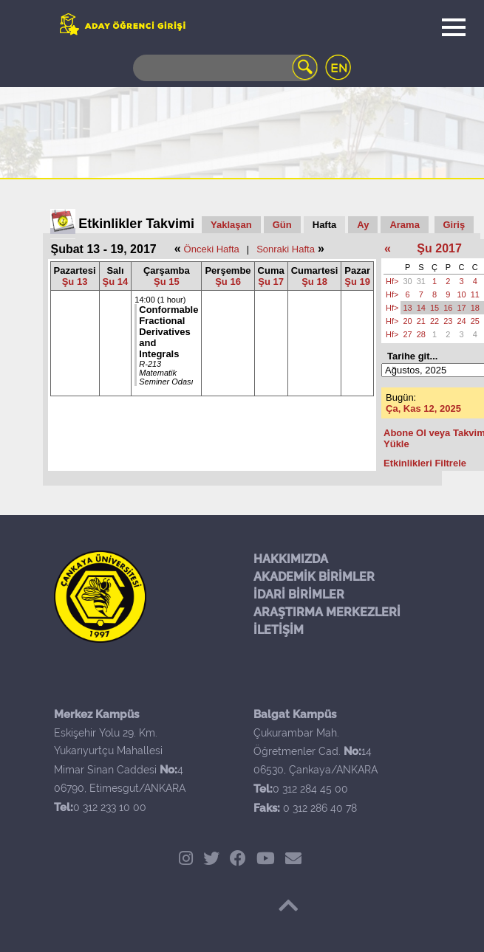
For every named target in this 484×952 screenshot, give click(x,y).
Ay (363, 224)
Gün (282, 224)
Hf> (392, 281)
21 (421, 321)
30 (407, 281)
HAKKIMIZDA (290, 559)
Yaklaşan (231, 224)
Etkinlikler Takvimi (136, 223)
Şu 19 (357, 281)
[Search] (225, 68)
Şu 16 (228, 281)
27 (407, 334)
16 (447, 307)
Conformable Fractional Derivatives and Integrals (168, 331)
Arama (404, 224)
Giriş (454, 224)
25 (475, 321)
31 (421, 281)
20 (407, 321)
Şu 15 (167, 281)
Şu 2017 (439, 248)
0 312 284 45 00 (310, 789)
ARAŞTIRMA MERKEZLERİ (327, 612)
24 (461, 321)
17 (461, 307)
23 (447, 321)
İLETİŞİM (278, 630)
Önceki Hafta (211, 249)
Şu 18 (314, 281)
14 (421, 307)
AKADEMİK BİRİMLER (314, 577)
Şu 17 (271, 281)
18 (475, 307)
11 (475, 294)
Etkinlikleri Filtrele (425, 463)
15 (434, 307)
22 (434, 321)
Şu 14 (116, 281)
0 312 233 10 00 (109, 807)
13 (407, 307)
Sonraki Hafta (285, 249)
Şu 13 (75, 281)
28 (421, 334)
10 (461, 294)
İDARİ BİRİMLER (298, 594)
